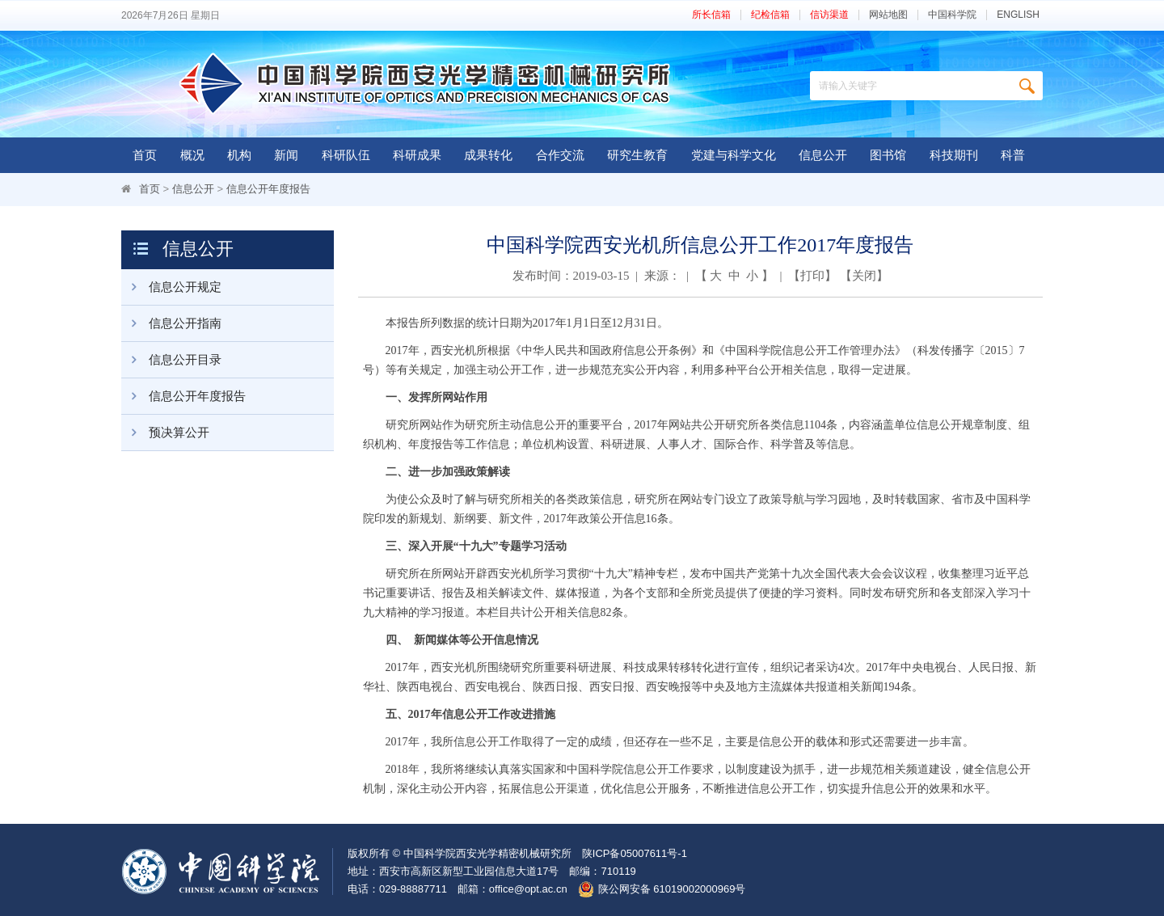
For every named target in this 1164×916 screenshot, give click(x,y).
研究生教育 (637, 155)
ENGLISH (1018, 15)
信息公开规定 (171, 287)
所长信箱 (711, 15)
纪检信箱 (770, 15)
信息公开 (823, 155)
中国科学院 (952, 15)
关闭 (864, 275)
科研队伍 (346, 155)
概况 (192, 155)
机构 (239, 155)
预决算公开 (165, 432)
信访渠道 (829, 15)
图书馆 (888, 155)
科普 (1013, 155)
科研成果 (417, 155)
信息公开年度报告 (268, 189)
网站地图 (888, 15)
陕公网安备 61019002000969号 (672, 889)
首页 (145, 155)
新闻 (286, 155)
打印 (812, 275)
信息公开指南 (171, 323)
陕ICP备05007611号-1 (634, 853)
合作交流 (560, 155)
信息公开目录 (171, 360)
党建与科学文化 (733, 155)
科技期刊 (954, 155)
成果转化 (488, 155)
